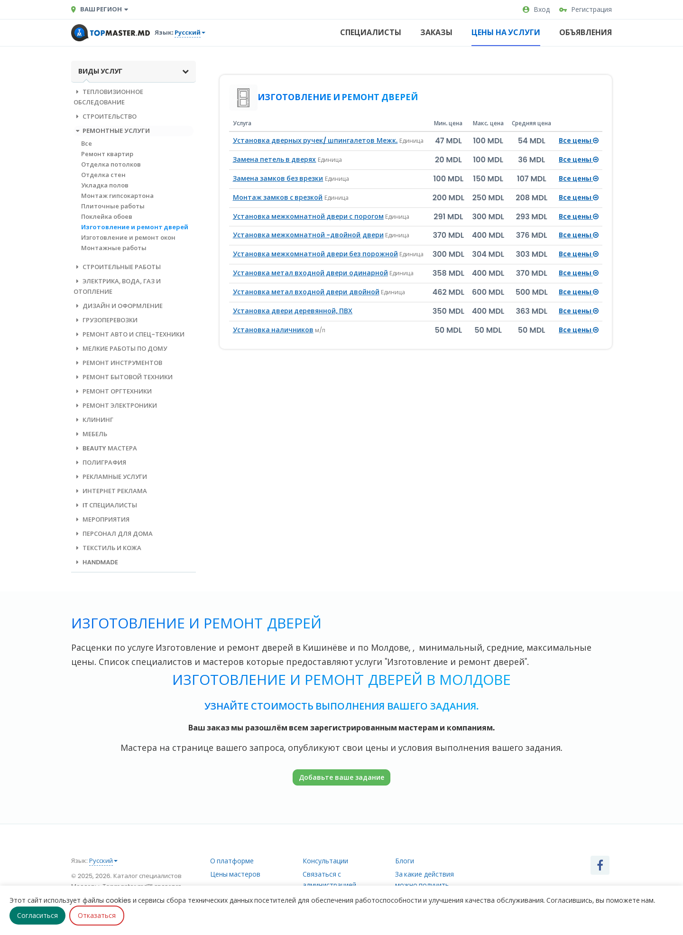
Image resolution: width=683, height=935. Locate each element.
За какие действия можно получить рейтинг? (424, 885)
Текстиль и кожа (107, 547)
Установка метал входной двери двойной (306, 292)
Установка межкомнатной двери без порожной (315, 254)
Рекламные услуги (110, 476)
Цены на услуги (505, 32)
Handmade (96, 562)
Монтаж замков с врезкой (278, 197)
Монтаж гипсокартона (117, 195)
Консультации (325, 861)
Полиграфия (100, 462)
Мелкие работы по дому (120, 348)
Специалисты (370, 32)
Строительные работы (117, 266)
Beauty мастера (105, 448)
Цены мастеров (235, 874)
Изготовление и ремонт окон (128, 237)
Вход (536, 9)
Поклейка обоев (106, 216)
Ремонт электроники (115, 405)
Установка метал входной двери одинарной (310, 273)
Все (86, 143)
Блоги (404, 861)
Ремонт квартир (107, 154)
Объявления (585, 32)
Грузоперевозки (106, 320)
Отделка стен (103, 174)
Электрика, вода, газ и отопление (117, 286)
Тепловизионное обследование (108, 97)
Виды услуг (133, 71)
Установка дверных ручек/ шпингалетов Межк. (315, 140)
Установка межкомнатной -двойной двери (308, 235)
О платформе (232, 861)
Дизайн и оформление (118, 305)
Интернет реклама (110, 491)
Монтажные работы (114, 247)
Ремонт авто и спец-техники (129, 334)
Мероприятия (101, 519)
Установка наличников (273, 330)
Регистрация (585, 9)
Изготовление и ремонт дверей (134, 227)
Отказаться (97, 915)
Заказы (436, 32)
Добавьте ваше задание (341, 777)
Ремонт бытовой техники (123, 377)
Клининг (93, 419)
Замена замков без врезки (278, 178)
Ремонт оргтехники (113, 391)
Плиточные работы (113, 206)
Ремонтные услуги (112, 130)
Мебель (90, 434)
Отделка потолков (111, 164)
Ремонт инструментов (118, 362)
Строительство (105, 116)
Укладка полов (105, 185)
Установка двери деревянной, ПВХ (293, 311)
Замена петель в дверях (274, 159)
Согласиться (37, 915)
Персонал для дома (113, 533)
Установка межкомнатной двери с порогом (308, 216)
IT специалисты (105, 505)
